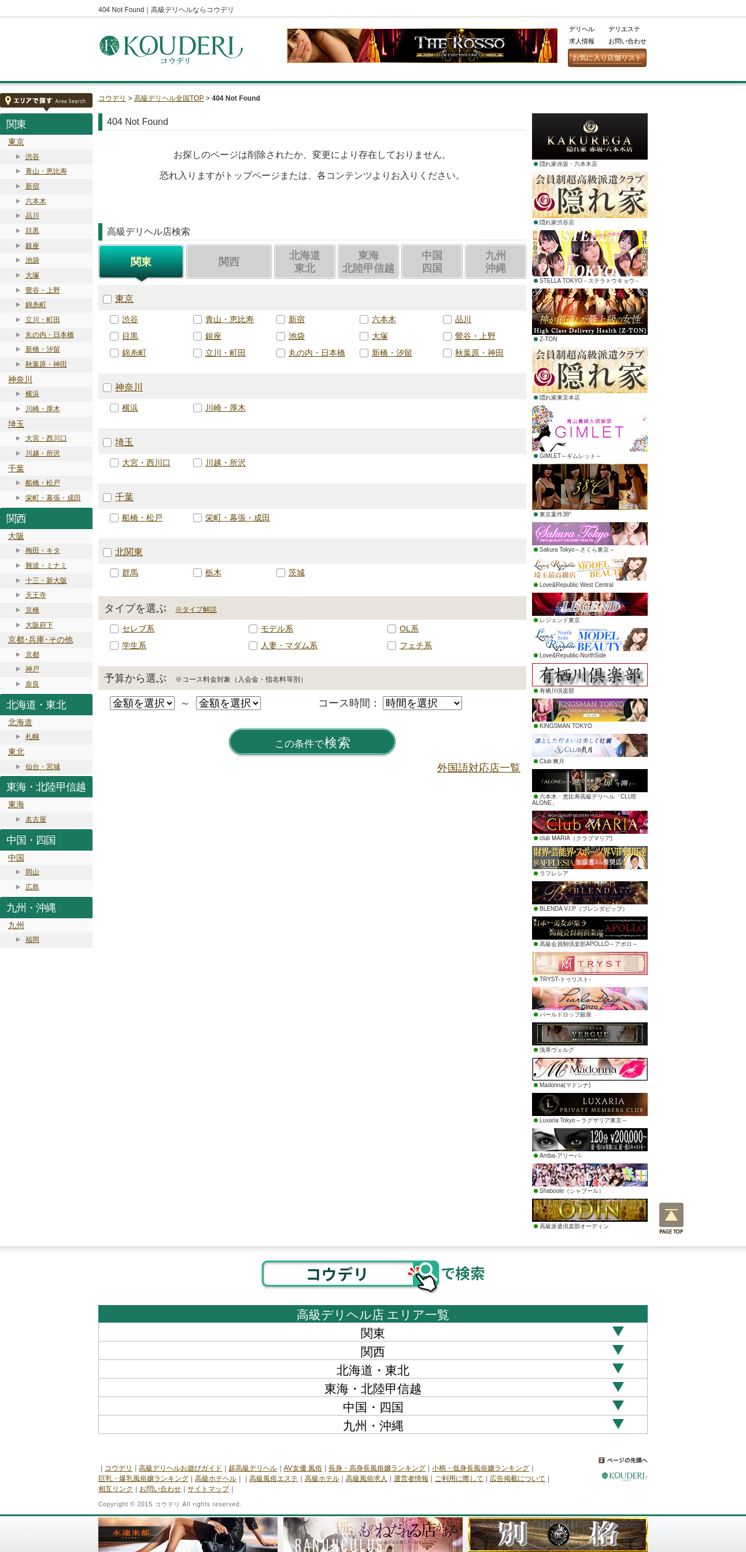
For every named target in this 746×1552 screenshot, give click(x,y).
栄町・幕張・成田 (53, 498)
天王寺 (35, 595)
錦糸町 (35, 305)
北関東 (129, 552)
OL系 (409, 628)
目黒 (32, 231)
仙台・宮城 (42, 767)
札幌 (32, 737)
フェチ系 (416, 645)
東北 (16, 751)
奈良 (32, 684)
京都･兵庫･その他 (40, 639)
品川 (32, 216)
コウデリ (112, 98)
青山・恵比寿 (46, 171)
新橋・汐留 (42, 349)
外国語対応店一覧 (478, 768)
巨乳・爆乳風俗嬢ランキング (143, 1479)
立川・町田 (42, 320)
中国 (16, 857)
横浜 (32, 394)
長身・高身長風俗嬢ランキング (377, 1468)
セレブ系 (138, 628)
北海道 (20, 722)
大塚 (32, 275)
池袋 (32, 260)
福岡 (32, 940)
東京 (16, 141)
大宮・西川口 (46, 438)
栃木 (213, 572)
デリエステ (624, 28)
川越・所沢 (42, 453)
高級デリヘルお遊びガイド (180, 1468)
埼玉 (16, 423)
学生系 (134, 645)
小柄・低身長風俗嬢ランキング (480, 1468)
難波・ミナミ (46, 565)
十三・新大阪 (46, 581)
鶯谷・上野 (42, 290)
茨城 (297, 572)
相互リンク (115, 1489)
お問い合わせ (627, 41)
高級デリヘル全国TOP (169, 98)
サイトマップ (208, 1489)
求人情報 (581, 41)
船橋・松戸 (42, 483)
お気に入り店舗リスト (607, 58)
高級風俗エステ (273, 1479)
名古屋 (35, 819)
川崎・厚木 (42, 409)
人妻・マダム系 (289, 645)
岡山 (32, 872)
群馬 (130, 572)
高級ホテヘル (216, 1479)
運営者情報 (411, 1479)
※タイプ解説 (196, 609)
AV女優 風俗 (303, 1468)
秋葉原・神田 (46, 364)
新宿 (32, 186)
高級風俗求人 (366, 1479)
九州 (16, 925)
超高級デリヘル (252, 1468)
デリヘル (581, 28)
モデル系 (277, 628)
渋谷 (32, 157)
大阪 (16, 536)
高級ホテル (322, 1479)
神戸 (32, 669)
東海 (16, 804)
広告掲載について (517, 1479)
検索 (313, 743)
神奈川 (20, 379)
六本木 (35, 201)
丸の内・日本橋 (49, 335)
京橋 (32, 610)
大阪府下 (39, 625)
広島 (32, 887)
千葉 (16, 468)
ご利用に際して (459, 1479)
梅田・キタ (42, 550)
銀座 (32, 246)
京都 (32, 655)
